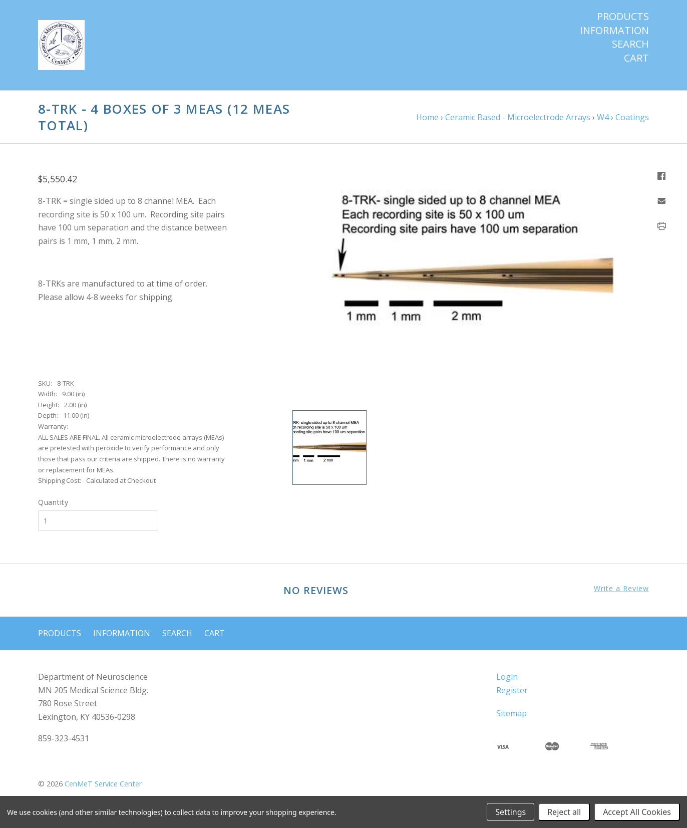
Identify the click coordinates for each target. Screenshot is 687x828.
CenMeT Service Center (103, 783)
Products (623, 16)
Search (630, 44)
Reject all (564, 811)
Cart (636, 58)
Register (512, 690)
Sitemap (511, 713)
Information (614, 30)
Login (507, 676)
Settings (510, 811)
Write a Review (621, 588)
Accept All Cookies (637, 811)
